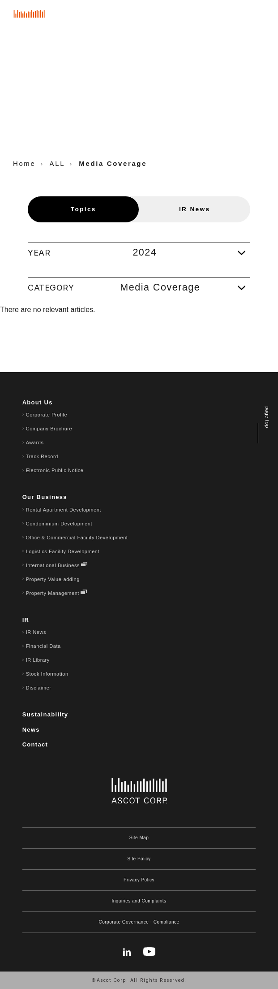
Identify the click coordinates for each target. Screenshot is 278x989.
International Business (53, 565)
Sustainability (45, 714)
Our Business (44, 497)
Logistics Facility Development (62, 551)
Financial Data (43, 646)
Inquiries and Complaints (138, 900)
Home (24, 163)
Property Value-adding (53, 579)
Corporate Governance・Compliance (138, 922)
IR (26, 619)
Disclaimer (38, 687)
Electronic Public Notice (55, 470)
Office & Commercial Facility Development (77, 537)
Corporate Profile (47, 414)
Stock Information (47, 674)
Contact (35, 744)
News (31, 729)
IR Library (38, 660)
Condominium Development (59, 523)
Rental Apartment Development (63, 509)
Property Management (52, 593)
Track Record (42, 456)
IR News (36, 632)
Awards (35, 442)
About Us (37, 402)
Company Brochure (49, 428)
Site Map (139, 837)
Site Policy (138, 858)
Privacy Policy (139, 879)
